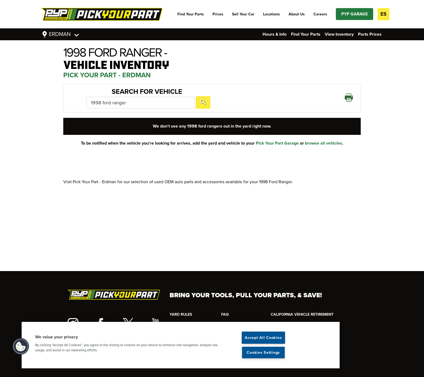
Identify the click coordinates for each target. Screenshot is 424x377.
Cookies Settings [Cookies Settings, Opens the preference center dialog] (263, 352)
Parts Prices (370, 34)
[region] (181, 345)
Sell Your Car (243, 14)
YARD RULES (181, 314)
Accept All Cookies (263, 337)
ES (383, 14)
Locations (271, 14)
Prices (218, 14)
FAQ (225, 314)
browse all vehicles (323, 135)
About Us (297, 14)
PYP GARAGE (354, 14)
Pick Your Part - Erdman (107, 75)
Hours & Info (275, 34)
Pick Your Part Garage (277, 135)
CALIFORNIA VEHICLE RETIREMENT (302, 314)
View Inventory (339, 34)
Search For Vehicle (103, 94)
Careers (320, 14)
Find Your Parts (190, 14)
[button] (20, 346)
